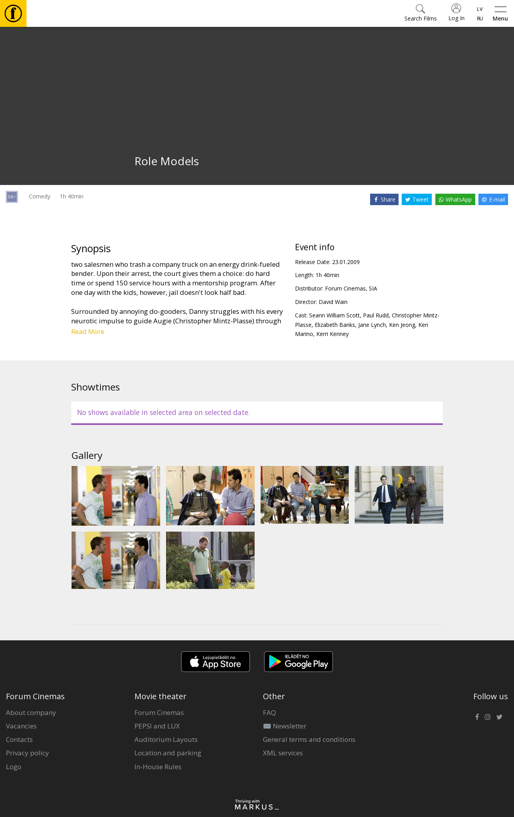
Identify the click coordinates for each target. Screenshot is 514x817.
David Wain (333, 302)
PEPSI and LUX (157, 725)
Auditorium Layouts (166, 739)
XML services (283, 752)
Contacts (19, 739)
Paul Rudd (376, 315)
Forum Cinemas (159, 712)
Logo (13, 766)
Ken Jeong (402, 324)
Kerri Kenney (332, 334)
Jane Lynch (372, 324)
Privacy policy (27, 752)
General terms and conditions (309, 739)
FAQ (269, 712)
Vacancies (21, 725)
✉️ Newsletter (284, 725)
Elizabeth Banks (335, 324)
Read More (87, 331)
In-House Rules (157, 766)
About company (31, 712)
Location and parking (167, 752)
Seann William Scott (334, 315)
